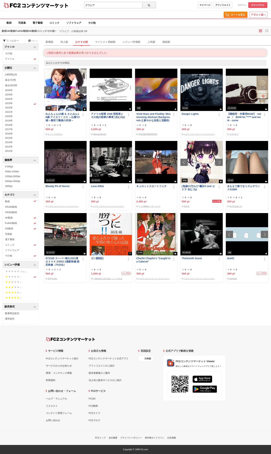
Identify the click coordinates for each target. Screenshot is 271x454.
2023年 (20, 104)
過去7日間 (10, 80)
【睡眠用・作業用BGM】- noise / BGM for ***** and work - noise (244, 117)
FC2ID (92, 398)
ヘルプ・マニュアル (56, 398)
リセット (33, 40)
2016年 (9, 133)
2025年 (9, 94)
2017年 (9, 129)
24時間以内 (11, 74)
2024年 (9, 99)
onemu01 (233, 279)
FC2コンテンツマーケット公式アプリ (109, 358)
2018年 (9, 125)
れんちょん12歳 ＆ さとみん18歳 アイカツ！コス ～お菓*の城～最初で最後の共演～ (63, 117)
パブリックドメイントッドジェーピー (199, 134)
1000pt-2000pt (12, 176)
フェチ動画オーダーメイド (149, 206)
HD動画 (20, 228)
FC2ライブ (94, 413)
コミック (54, 22)
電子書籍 (38, 22)
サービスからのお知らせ (59, 365)
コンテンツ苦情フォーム (59, 413)
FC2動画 (93, 405)
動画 (9, 22)
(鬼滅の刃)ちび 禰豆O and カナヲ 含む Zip (198, 188)
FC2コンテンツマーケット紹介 (62, 358)
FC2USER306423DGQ (148, 134)
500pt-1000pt (12, 171)
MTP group (52, 279)
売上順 (64, 41)
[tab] (157, 42)
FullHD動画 (20, 223)
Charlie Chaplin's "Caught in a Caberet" (153, 260)
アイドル (20, 59)
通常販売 (9, 318)
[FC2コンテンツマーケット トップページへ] (70, 339)
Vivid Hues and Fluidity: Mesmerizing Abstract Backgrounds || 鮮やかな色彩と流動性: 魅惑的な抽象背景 (153, 117)
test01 (230, 258)
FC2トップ (100, 437)
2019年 (9, 120)
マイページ (204, 5)
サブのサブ (233, 134)
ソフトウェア (73, 22)
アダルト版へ (258, 14)
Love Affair (97, 186)
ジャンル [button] (20, 47)
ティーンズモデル (55, 134)
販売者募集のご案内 (99, 373)
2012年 (9, 151)
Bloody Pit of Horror (58, 186)
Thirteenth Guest (192, 258)
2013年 (9, 146)
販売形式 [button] (20, 307)
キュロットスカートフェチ (151, 186)
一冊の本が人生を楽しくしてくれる (107, 279)
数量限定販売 (12, 313)
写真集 (22, 22)
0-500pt (9, 166)
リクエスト (52, 405)
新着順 (49, 41)
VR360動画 (11, 212)
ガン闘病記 (97, 258)
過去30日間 (11, 85)
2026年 (9, 90)
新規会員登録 (257, 5)
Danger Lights (190, 113)
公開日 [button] (20, 68)
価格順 (166, 41)
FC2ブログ (94, 420)
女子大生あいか (235, 206)
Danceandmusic (99, 134)
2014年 (9, 142)
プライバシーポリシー (131, 437)
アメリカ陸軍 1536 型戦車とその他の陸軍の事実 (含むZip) (108, 115)
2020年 (9, 116)
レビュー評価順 (131, 41)
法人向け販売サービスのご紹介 (105, 380)
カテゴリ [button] (20, 195)
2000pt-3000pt (12, 181)
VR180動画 (11, 206)
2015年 (9, 138)
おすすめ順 (81, 41)
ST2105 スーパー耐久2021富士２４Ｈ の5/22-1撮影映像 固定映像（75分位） (62, 261)
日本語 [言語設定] (147, 358)
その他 (92, 22)
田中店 (186, 206)
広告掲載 (171, 437)
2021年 (9, 112)
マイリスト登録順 (105, 41)
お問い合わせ (53, 420)
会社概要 (113, 437)
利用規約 (50, 380)
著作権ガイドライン (154, 437)
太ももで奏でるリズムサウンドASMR (243, 188)
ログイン (242, 5)
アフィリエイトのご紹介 (102, 365)
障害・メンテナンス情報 (59, 373)
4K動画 (20, 217)
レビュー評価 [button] (20, 265)
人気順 (151, 41)
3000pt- (9, 186)
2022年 (9, 107)
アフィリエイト (223, 5)
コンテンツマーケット (45, 5)
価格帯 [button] (20, 160)
